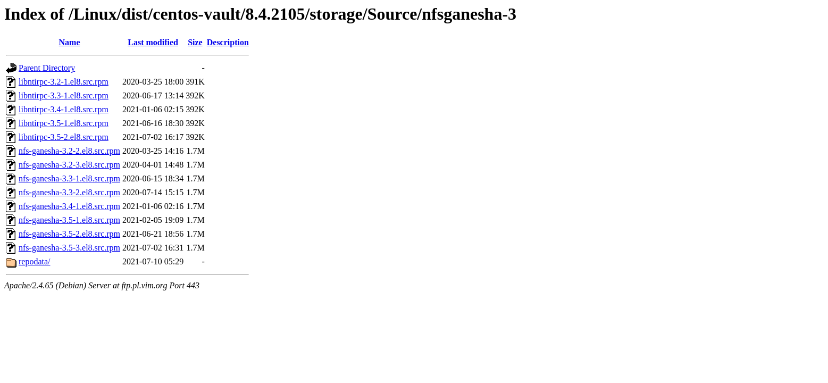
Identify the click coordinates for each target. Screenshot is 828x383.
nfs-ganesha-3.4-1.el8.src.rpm (69, 206)
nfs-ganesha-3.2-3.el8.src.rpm (69, 164)
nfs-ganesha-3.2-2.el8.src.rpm (69, 150)
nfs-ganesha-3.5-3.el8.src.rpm (69, 247)
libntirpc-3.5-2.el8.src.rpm (63, 136)
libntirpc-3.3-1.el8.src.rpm (63, 95)
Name (69, 42)
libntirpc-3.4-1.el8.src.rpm (63, 109)
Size (195, 42)
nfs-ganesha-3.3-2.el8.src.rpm (69, 192)
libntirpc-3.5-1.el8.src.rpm (63, 123)
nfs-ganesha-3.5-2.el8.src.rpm (69, 233)
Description (228, 42)
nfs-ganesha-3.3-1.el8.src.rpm (69, 178)
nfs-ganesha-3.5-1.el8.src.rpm (69, 219)
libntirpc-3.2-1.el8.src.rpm (63, 81)
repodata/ (35, 261)
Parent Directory (47, 67)
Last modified (153, 42)
